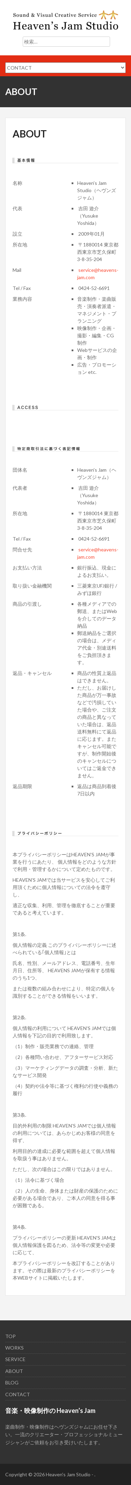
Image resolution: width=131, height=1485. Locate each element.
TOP (10, 1336)
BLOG (12, 1382)
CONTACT (17, 1394)
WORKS (14, 1348)
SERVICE (15, 1359)
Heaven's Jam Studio (68, 1474)
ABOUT (14, 1371)
